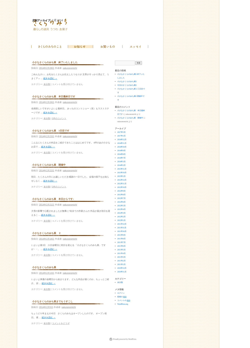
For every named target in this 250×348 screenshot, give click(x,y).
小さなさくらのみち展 (44, 267)
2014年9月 (121, 150)
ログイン (121, 293)
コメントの (123, 300)
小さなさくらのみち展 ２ (46, 233)
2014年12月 (121, 139)
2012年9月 (121, 191)
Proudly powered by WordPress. (125, 339)
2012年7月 (121, 198)
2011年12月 (121, 224)
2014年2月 (121, 165)
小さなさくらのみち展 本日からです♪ (53, 199)
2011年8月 (121, 239)
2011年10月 (121, 231)
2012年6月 (121, 202)
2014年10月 (121, 147)
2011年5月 (121, 250)
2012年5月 (121, 206)
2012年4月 (121, 209)
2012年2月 (121, 217)
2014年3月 (121, 162)
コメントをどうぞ (61, 323)
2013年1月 (121, 176)
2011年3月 (121, 257)
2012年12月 (121, 180)
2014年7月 (121, 158)
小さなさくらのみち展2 (127, 81)
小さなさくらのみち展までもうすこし (52, 301)
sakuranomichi (70, 68)
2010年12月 (121, 268)
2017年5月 (121, 132)
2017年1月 (121, 136)
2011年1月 (121, 264)
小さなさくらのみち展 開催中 (49, 164)
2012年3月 (121, 213)
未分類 (47, 84)
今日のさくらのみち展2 (127, 85)
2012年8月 (121, 195)
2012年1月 (121, 220)
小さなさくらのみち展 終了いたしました (55, 62)
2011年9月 (121, 235)
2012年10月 (121, 187)
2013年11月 (121, 169)
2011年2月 (121, 261)
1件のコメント (59, 118)
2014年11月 (121, 143)
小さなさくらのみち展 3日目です (50, 130)
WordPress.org (122, 304)
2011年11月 (121, 228)
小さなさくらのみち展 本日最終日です (53, 96)
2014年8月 (121, 154)
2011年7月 (121, 242)
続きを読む (50, 78)
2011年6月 (121, 246)
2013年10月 (121, 173)
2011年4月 (121, 253)
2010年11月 (121, 272)
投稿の (121, 297)
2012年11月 (121, 184)
